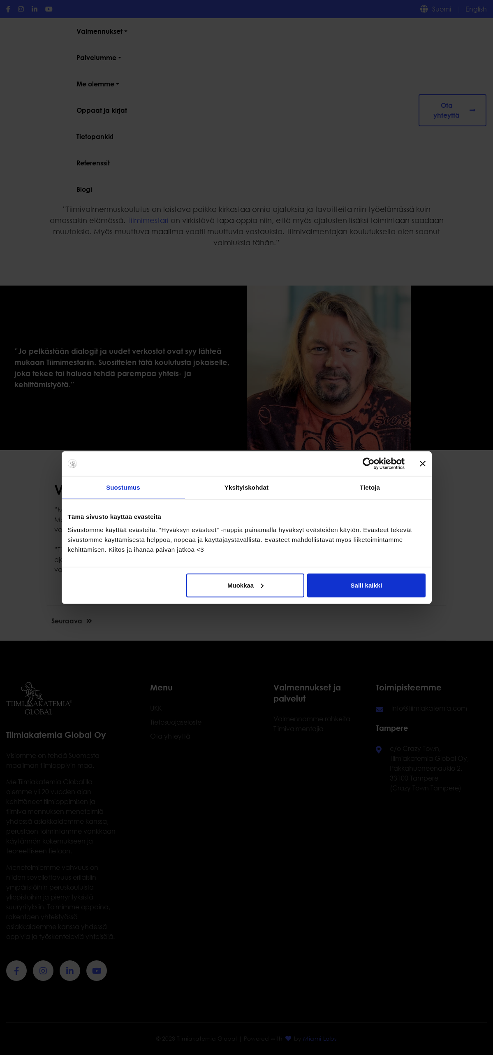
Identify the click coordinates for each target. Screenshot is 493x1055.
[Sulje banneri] (423, 464)
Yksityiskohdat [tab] (246, 487)
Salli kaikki (366, 584)
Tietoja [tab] (370, 487)
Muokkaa (245, 584)
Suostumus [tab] (123, 487)
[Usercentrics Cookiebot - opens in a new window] (369, 464)
